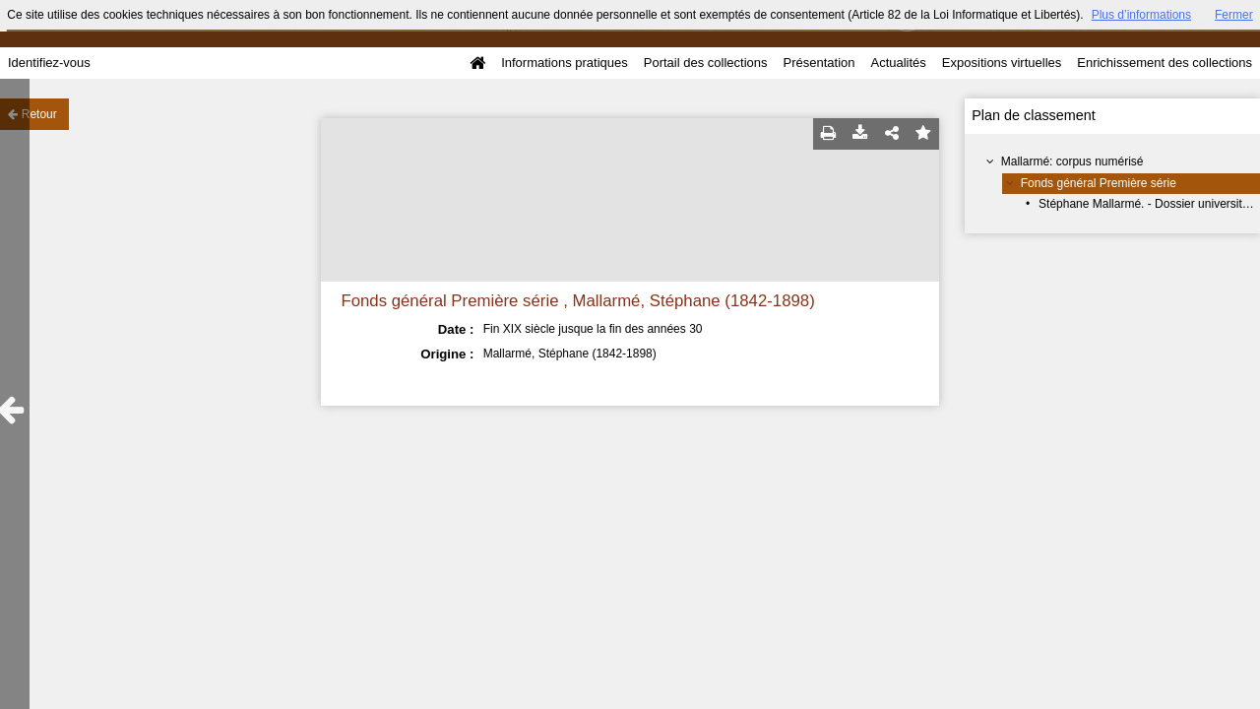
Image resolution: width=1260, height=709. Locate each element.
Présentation (818, 62)
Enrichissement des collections (1164, 62)
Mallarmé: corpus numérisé (1072, 161)
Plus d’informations (1141, 15)
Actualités (897, 62)
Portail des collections (706, 62)
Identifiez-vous (49, 62)
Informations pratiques (564, 62)
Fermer (1234, 15)
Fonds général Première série (1098, 183)
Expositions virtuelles (1001, 62)
